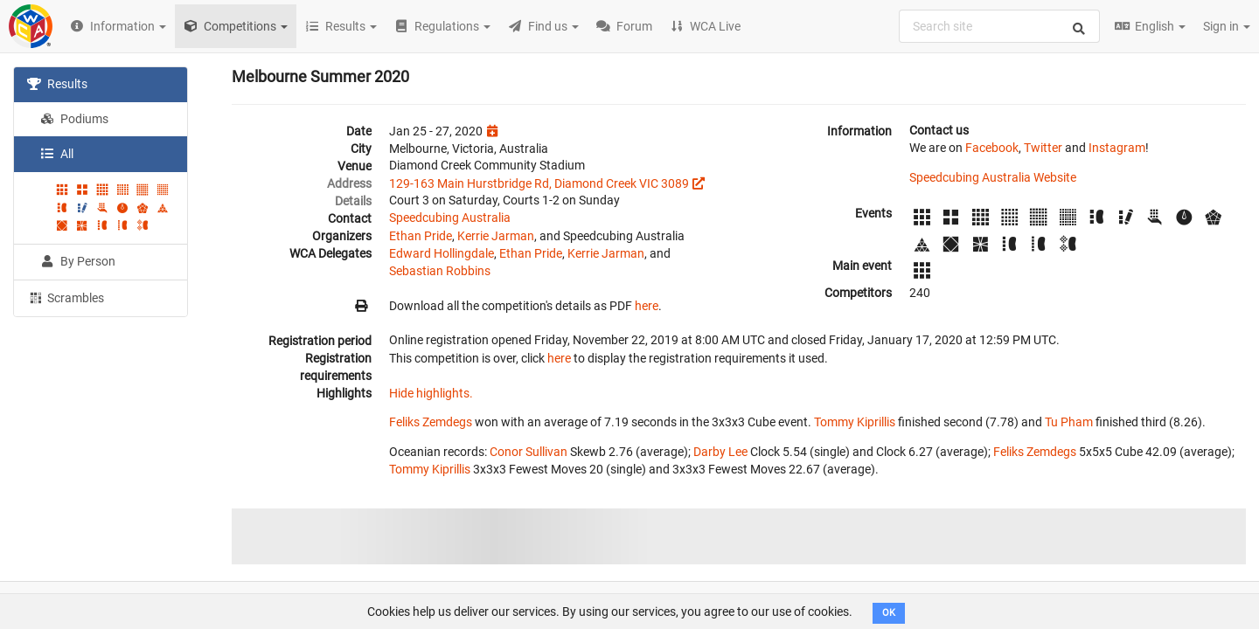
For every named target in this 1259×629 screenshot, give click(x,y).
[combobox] (999, 26)
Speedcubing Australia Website (992, 177)
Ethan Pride (420, 236)
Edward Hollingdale (441, 253)
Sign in (1226, 26)
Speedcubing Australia (450, 218)
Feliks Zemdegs (430, 422)
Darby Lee (720, 452)
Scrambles (65, 297)
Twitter (1043, 148)
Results (57, 84)
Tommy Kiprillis (854, 422)
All (56, 154)
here (646, 306)
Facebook (992, 148)
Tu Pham (1069, 422)
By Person (77, 261)
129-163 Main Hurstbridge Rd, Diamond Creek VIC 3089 (539, 183)
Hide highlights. (431, 393)
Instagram (1117, 148)
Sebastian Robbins (439, 271)
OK (888, 613)
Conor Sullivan (528, 452)
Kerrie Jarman (495, 236)
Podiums (74, 119)
